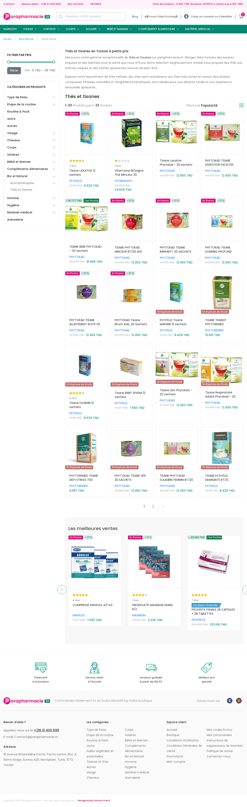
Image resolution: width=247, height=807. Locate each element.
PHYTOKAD (167, 171)
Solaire (91, 29)
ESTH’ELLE (75, 181)
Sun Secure (81, 615)
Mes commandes (219, 735)
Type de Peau (17, 97)
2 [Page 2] (153, 506)
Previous (61, 589)
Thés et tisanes (21, 190)
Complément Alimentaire (156, 29)
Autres (12, 126)
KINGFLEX (138, 615)
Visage (28, 29)
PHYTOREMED (214, 330)
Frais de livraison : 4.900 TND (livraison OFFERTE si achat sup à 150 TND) (198, 4)
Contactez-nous (219, 756)
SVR (91, 615)
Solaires (13, 155)
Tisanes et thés (98, 762)
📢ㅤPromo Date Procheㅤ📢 (161, 16)
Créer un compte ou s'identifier (208, 16)
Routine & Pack (18, 111)
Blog (135, 16)
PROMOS (95, 4)
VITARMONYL (123, 181)
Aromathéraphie (22, 183)
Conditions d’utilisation (183, 740)
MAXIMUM (198, 615)
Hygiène (13, 205)
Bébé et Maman (117, 29)
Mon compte (176, 762)
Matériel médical (197, 29)
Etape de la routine (21, 104)
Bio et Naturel (26, 39)
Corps (70, 29)
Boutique (173, 735)
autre (11, 119)
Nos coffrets (75, 4)
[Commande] (220, 105)
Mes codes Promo (219, 730)
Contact (9, 4)
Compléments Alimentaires (27, 169)
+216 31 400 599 (46, 730)
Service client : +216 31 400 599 (41, 4)
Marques (10, 29)
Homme (13, 198)
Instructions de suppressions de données (225, 743)
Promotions (175, 756)
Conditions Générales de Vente (184, 748)
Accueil (7, 39)
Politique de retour (220, 751)
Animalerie (15, 220)
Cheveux (49, 29)
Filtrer (14, 70)
